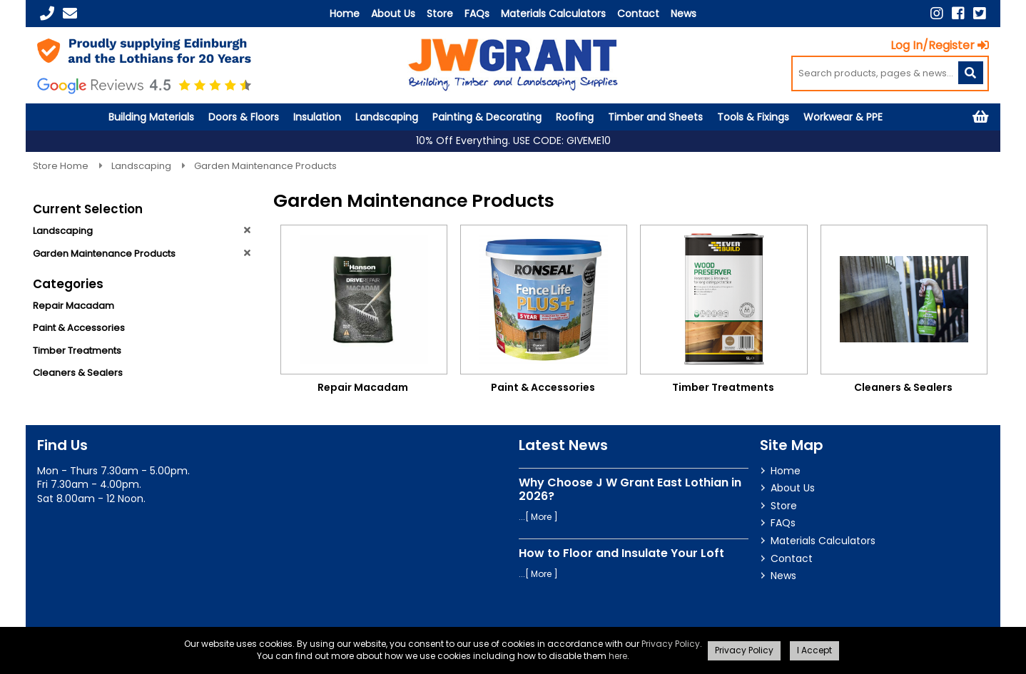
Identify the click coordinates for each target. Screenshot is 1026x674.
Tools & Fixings (753, 117)
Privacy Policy (670, 644)
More (541, 517)
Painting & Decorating (487, 117)
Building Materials (151, 117)
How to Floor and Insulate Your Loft (621, 553)
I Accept (814, 650)
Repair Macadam (73, 305)
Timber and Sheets (655, 117)
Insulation (317, 117)
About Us (393, 13)
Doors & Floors (243, 117)
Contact (638, 13)
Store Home (62, 166)
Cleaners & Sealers (78, 372)
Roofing (575, 117)
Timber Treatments (77, 350)
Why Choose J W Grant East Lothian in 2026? (630, 489)
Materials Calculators (553, 13)
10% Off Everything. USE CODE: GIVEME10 (513, 141)
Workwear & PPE (843, 117)
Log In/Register (939, 45)
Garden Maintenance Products (265, 166)
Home (345, 13)
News (683, 13)
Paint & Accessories (79, 328)
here (618, 656)
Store (440, 13)
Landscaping (386, 117)
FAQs (476, 13)
